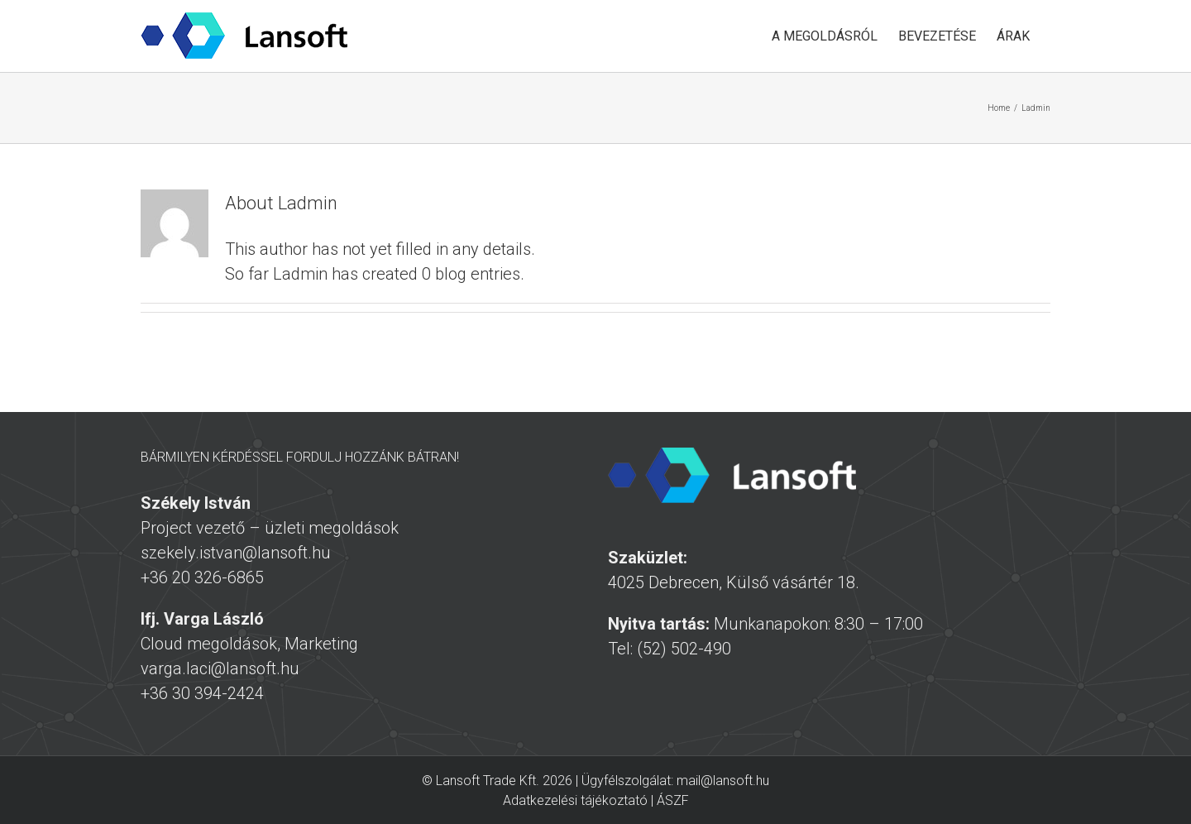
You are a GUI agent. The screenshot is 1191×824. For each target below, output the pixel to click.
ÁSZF (673, 800)
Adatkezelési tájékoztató (575, 800)
